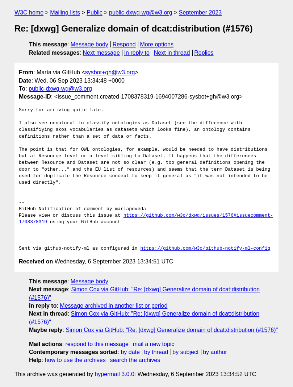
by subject (185, 352)
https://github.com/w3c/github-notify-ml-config (205, 248)
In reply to (137, 53)
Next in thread (172, 53)
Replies (203, 53)
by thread (156, 352)
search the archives (135, 360)
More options (157, 44)
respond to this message (96, 344)
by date (130, 352)
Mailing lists (65, 12)
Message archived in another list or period (113, 306)
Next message (101, 53)
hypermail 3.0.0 (114, 374)
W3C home (28, 12)
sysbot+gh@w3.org (110, 72)
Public (94, 12)
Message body (89, 44)
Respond (124, 44)
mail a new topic (154, 344)
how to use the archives (75, 360)
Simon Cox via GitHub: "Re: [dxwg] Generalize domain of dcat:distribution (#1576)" (172, 330)
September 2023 (200, 12)
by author (215, 352)
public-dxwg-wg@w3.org (140, 12)
